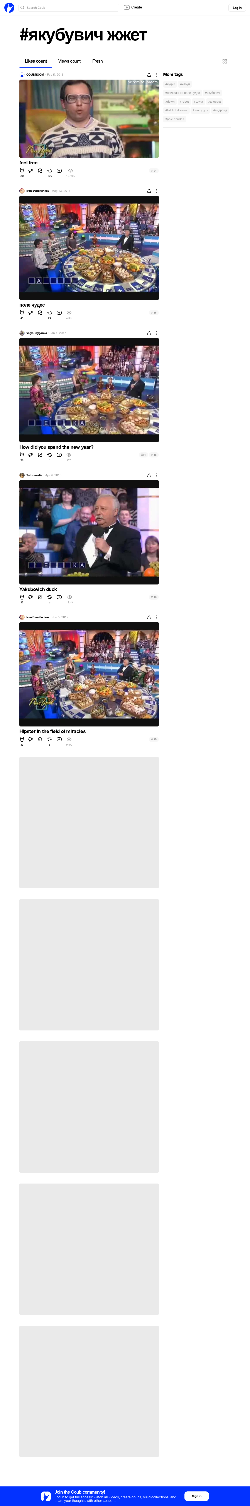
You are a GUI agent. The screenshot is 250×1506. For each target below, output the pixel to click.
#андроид (220, 110)
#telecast (214, 102)
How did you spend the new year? (56, 447)
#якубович (212, 93)
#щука (198, 102)
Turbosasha (34, 475)
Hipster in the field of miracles (52, 731)
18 (154, 313)
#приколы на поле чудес (182, 93)
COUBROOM (35, 74)
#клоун (185, 84)
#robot (184, 102)
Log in (237, 8)
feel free (28, 163)
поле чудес (32, 305)
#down (170, 102)
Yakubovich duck (38, 589)
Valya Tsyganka (36, 333)
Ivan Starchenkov (37, 190)
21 (154, 171)
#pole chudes (174, 119)
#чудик (170, 84)
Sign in (196, 1496)
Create (132, 7)
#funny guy (200, 110)
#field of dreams (176, 110)
